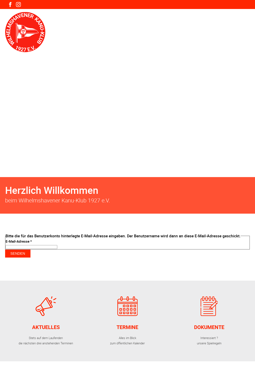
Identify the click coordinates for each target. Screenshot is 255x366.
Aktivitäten (131, 19)
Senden (17, 253)
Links (220, 19)
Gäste (157, 19)
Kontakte (243, 19)
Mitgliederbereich (189, 19)
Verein (104, 19)
